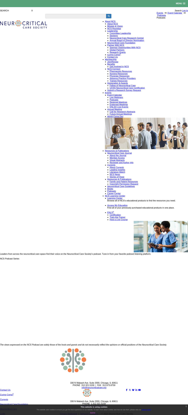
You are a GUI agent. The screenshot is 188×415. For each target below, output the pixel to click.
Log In (185, 11)
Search (178, 11)
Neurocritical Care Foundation (14, 404)
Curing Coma (7, 395)
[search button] (108, 16)
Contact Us (5, 390)
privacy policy (146, 410)
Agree (92, 413)
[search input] (75, 16)
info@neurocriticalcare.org (94, 387)
